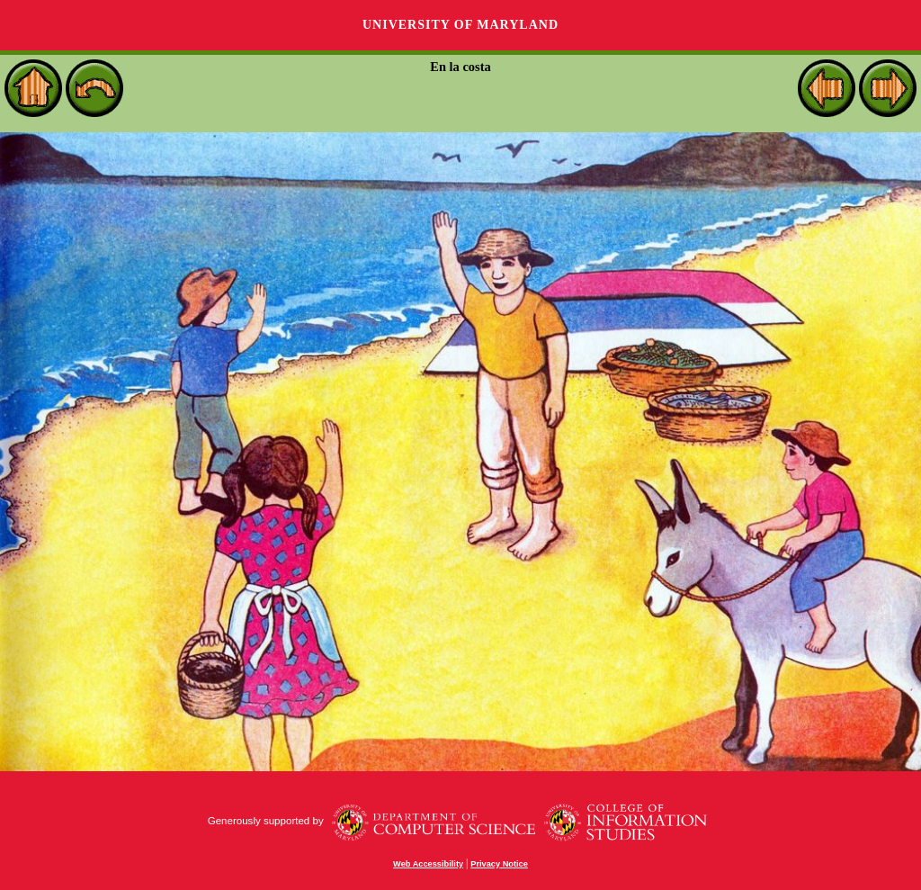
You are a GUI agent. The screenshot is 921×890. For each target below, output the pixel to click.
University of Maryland (460, 24)
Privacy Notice (499, 863)
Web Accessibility (428, 863)
